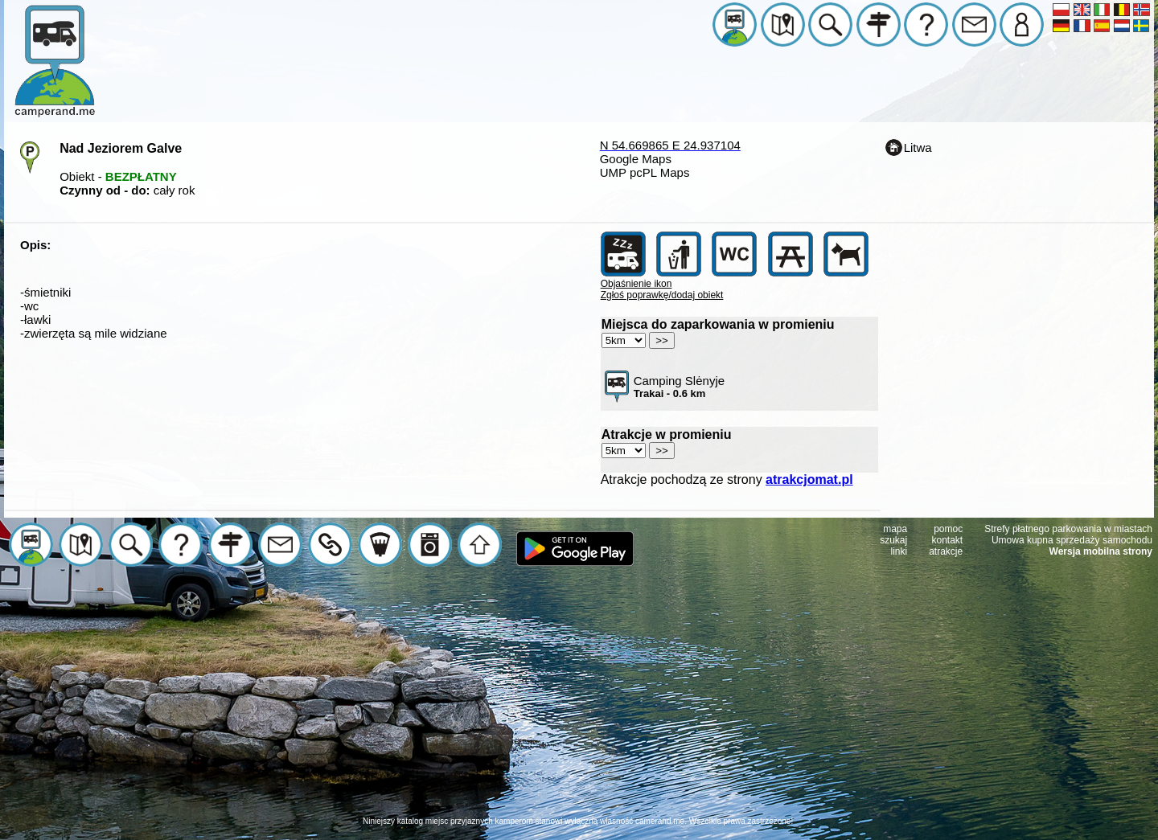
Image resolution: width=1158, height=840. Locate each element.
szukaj (893, 540)
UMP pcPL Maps (645, 172)
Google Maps (635, 159)
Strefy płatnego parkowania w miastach (1068, 529)
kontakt (947, 540)
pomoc (948, 529)
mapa (895, 529)
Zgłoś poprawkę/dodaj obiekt (662, 295)
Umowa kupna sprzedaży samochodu (1072, 540)
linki (899, 551)
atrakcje (946, 551)
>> (661, 340)
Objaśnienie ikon (636, 283)
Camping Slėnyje (679, 387)
